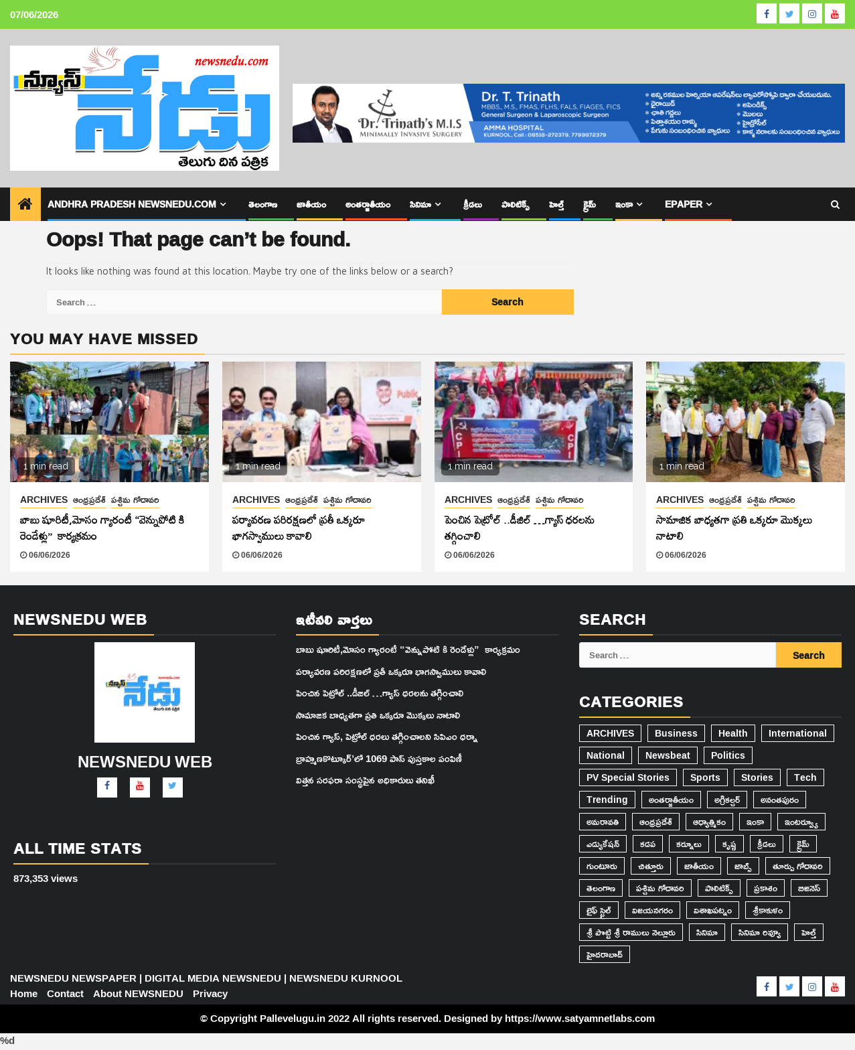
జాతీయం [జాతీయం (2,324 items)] (697, 866)
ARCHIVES (44, 500)
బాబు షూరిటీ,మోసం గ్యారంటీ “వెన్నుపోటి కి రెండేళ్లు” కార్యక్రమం (101, 527)
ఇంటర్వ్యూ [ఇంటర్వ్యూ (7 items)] (801, 821)
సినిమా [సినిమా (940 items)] (705, 932)
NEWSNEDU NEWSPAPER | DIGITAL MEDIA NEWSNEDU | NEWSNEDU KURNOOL (205, 978)
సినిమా (422, 204)
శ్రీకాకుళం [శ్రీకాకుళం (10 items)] (768, 910)
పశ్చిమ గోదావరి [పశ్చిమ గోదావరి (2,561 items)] (660, 888)
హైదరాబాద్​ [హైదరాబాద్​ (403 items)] (604, 954)
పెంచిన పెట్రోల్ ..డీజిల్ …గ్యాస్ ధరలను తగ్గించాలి (520, 527)
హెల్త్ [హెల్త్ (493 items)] (806, 932)
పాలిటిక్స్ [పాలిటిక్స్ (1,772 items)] (718, 888)
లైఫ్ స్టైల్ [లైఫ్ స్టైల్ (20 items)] (599, 910)
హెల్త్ (557, 204)
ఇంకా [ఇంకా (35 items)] (755, 821)
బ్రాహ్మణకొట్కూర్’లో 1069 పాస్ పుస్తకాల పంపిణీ (378, 758)
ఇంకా (625, 204)
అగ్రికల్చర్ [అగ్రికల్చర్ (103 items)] (725, 799)
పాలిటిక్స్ (516, 204)
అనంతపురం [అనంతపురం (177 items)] (778, 799)
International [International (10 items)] (795, 733)
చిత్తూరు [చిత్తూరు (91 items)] (649, 866)
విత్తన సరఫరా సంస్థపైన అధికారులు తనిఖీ (364, 780)
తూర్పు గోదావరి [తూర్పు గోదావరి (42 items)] (796, 866)
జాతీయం (313, 204)
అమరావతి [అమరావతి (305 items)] (603, 821)
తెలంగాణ (264, 204)
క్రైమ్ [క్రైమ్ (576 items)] (801, 843)
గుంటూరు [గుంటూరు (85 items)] (602, 866)
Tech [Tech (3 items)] (803, 777)
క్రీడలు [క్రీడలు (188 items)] (765, 843)
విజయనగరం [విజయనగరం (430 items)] (652, 910)
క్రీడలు (474, 204)
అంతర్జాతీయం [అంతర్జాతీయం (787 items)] (669, 799)
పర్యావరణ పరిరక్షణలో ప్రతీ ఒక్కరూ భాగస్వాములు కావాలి (298, 527)
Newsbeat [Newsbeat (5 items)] (666, 755)
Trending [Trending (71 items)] (607, 799)
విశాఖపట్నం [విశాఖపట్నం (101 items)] (713, 910)
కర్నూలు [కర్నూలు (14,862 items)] (688, 843)
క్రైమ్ (590, 204)
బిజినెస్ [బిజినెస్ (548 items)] (808, 888)
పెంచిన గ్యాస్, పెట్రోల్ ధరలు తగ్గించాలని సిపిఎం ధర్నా (385, 736)
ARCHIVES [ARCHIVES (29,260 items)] (611, 733)
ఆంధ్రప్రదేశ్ (90, 500)
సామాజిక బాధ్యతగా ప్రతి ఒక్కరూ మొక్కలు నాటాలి (734, 527)
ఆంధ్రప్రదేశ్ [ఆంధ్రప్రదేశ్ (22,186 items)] (655, 821)
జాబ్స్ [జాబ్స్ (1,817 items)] (742, 866)
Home (24, 993)
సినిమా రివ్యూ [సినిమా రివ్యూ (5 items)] (757, 932)
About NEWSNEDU (139, 993)
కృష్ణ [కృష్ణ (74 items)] (728, 843)
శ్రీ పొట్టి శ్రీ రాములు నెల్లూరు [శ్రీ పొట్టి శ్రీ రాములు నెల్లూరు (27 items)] (630, 932)
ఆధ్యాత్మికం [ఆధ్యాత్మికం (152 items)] (708, 821)
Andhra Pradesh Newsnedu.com (133, 204)
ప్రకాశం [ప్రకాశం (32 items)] (765, 888)
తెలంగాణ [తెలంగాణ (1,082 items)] (601, 888)
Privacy (211, 993)
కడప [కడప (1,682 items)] (647, 843)
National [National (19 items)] (605, 755)
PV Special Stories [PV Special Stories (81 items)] (627, 777)
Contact (66, 993)
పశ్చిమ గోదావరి (135, 500)
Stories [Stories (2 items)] (755, 777)
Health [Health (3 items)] (732, 733)
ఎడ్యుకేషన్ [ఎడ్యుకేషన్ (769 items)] (603, 843)
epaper (685, 204)
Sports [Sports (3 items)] (703, 777)
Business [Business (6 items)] (676, 733)
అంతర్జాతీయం (369, 204)
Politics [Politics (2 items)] (725, 755)
